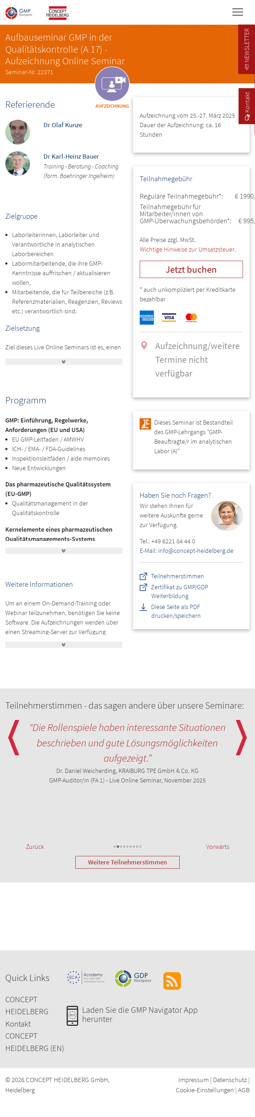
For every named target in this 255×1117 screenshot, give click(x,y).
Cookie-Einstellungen (205, 1090)
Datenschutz (230, 1079)
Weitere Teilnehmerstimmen (127, 862)
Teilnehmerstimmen (177, 576)
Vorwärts (217, 847)
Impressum (193, 1079)
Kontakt (18, 1023)
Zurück (35, 847)
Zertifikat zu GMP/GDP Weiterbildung (180, 591)
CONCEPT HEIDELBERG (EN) (34, 1041)
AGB (244, 1090)
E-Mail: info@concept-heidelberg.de (186, 550)
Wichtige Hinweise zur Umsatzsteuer (187, 249)
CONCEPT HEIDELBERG (26, 1005)
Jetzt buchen (191, 269)
